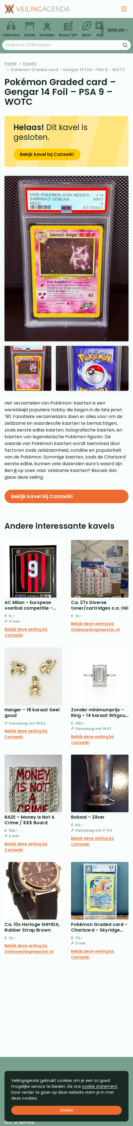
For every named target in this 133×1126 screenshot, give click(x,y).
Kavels (29, 63)
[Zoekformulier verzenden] (125, 45)
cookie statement (99, 1086)
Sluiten (66, 1110)
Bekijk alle (118, 29)
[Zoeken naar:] (66, 45)
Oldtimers (11, 29)
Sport (86, 29)
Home (10, 63)
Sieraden (47, 29)
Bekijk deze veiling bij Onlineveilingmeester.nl (95, 626)
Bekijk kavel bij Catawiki (47, 154)
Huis (100, 29)
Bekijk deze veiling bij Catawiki (25, 632)
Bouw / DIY (68, 29)
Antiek (29, 29)
